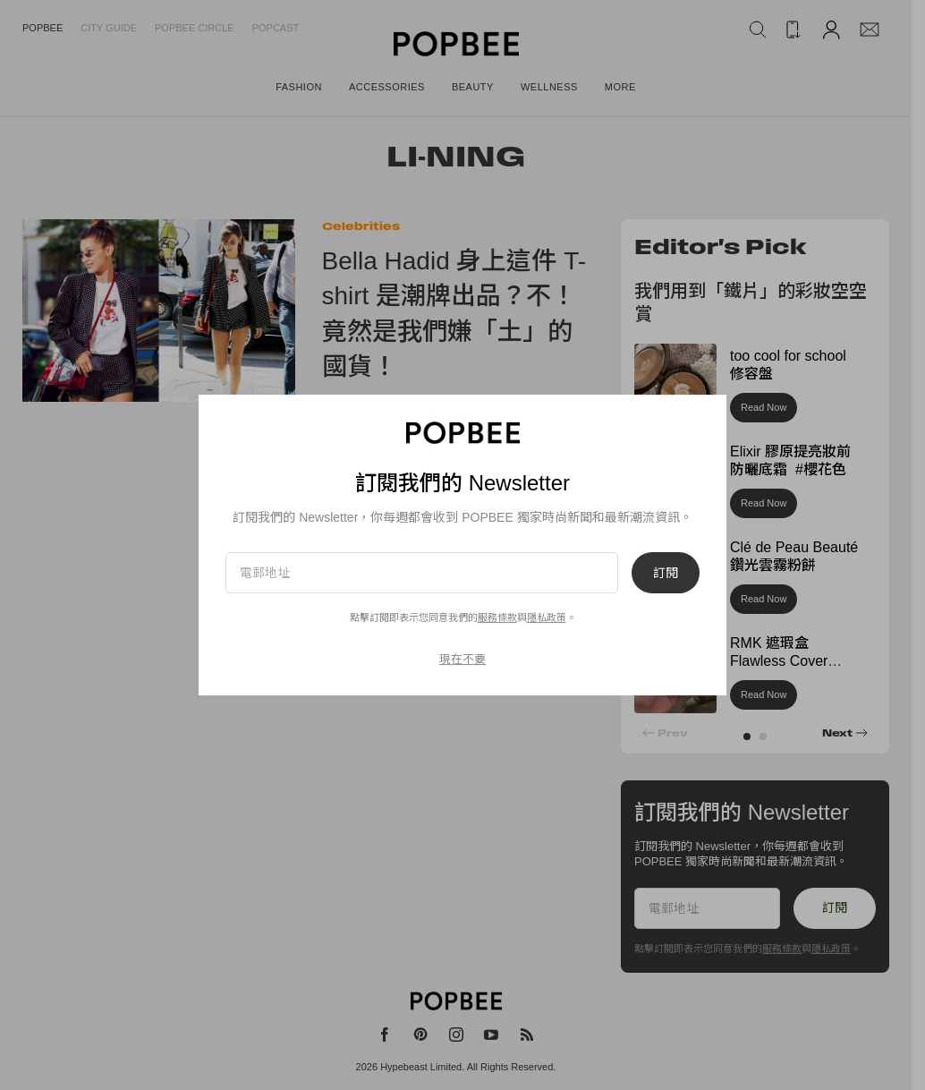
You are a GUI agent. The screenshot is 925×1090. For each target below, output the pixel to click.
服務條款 (497, 617)
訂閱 (665, 573)
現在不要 (462, 659)
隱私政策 (546, 617)
